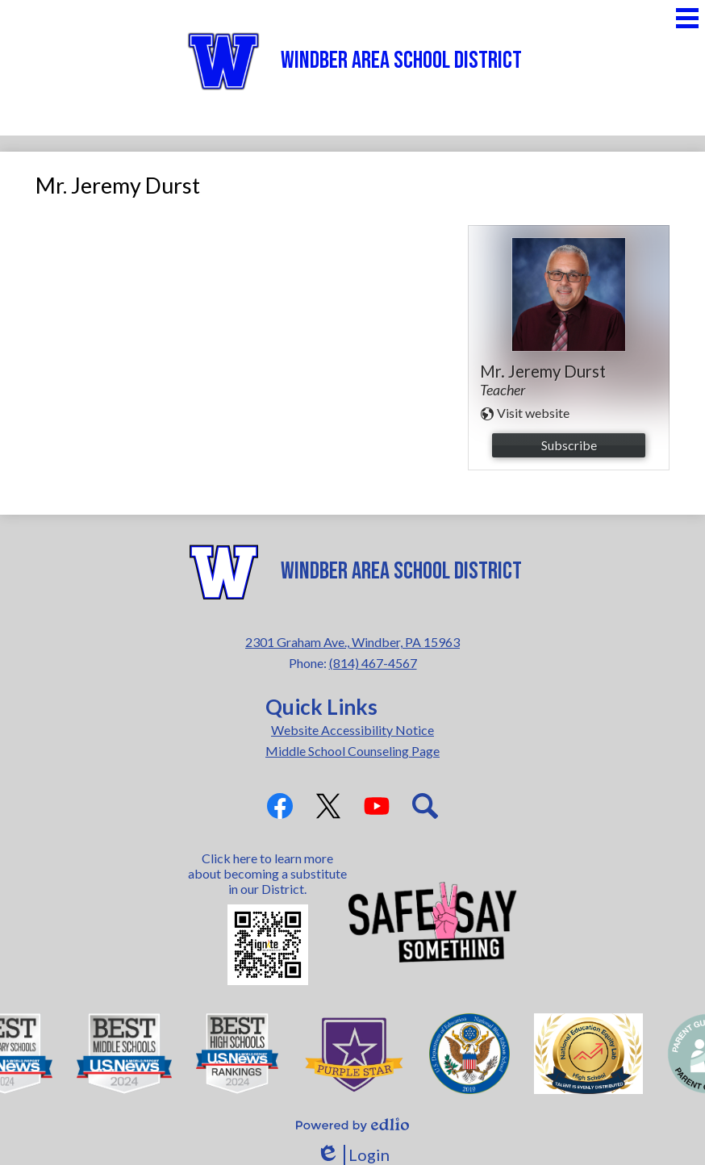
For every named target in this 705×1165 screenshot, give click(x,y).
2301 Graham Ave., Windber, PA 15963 (352, 641)
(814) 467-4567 (373, 662)
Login (353, 1155)
